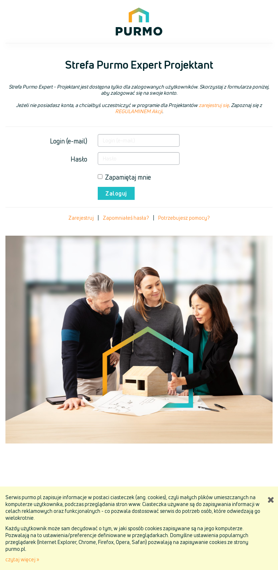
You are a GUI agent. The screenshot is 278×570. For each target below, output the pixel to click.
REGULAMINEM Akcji (138, 111)
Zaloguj (116, 193)
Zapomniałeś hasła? (126, 218)
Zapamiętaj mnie (124, 177)
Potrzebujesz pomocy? (184, 218)
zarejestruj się (214, 105)
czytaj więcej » (22, 559)
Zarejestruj (81, 218)
